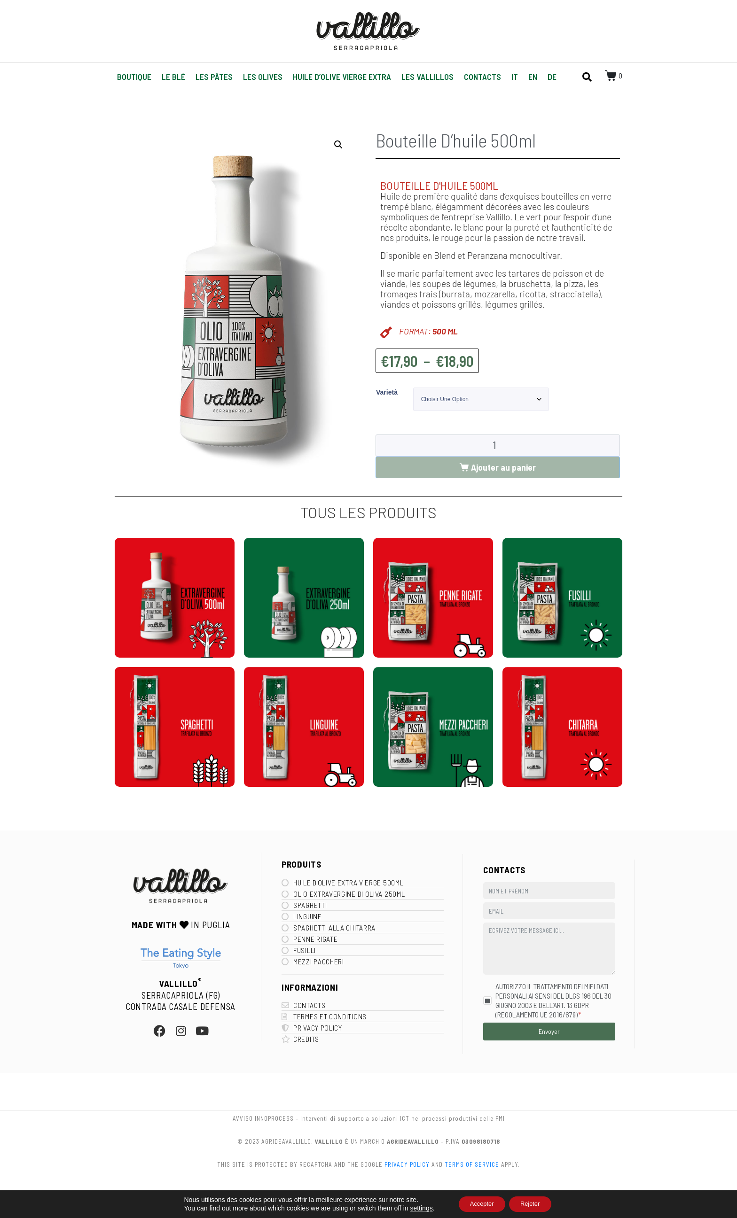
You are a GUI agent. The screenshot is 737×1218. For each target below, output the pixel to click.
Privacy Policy (407, 1164)
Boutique (134, 76)
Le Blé (173, 76)
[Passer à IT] (514, 77)
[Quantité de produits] (498, 445)
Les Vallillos (427, 76)
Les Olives (262, 76)
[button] (338, 144)
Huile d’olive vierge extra (342, 76)
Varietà (387, 392)
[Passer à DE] (552, 77)
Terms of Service (472, 1164)
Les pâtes (214, 76)
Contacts (482, 76)
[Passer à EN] (533, 77)
